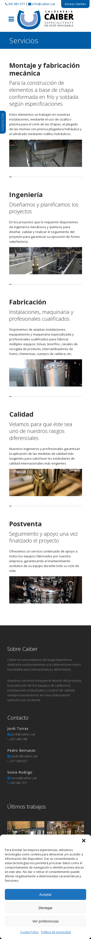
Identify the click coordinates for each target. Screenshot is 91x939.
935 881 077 (16, 4)
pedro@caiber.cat (23, 756)
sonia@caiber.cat (23, 778)
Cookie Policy (29, 932)
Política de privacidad (56, 932)
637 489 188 (18, 739)
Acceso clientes (75, 4)
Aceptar (45, 894)
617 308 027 (18, 761)
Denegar (46, 908)
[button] (83, 840)
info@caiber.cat (43, 4)
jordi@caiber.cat (23, 734)
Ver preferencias (45, 921)
